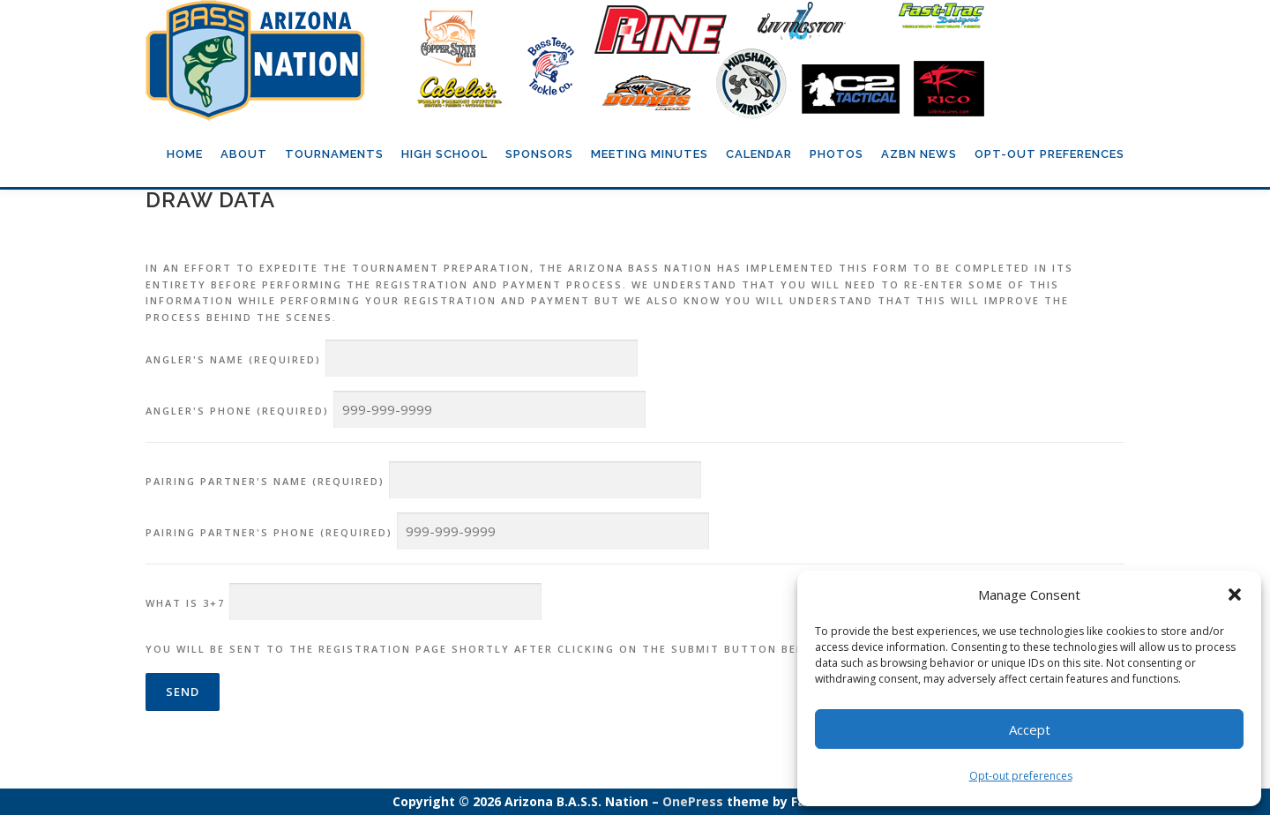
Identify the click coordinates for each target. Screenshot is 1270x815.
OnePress (692, 801)
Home (185, 154)
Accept (1029, 729)
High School (444, 154)
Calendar (759, 154)
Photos (836, 154)
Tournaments (334, 154)
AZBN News (919, 154)
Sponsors (539, 154)
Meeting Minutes (649, 154)
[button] (1235, 594)
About (243, 154)
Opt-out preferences (1020, 775)
